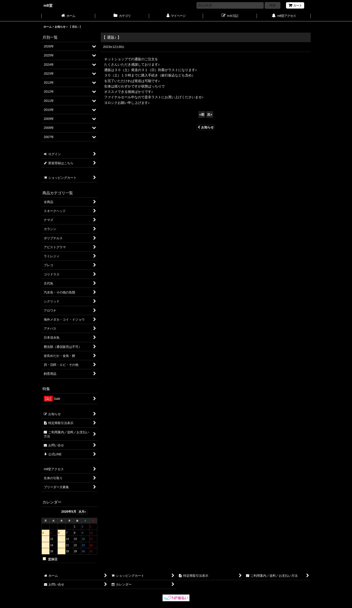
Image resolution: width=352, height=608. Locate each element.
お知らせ (206, 127)
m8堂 (48, 5)
